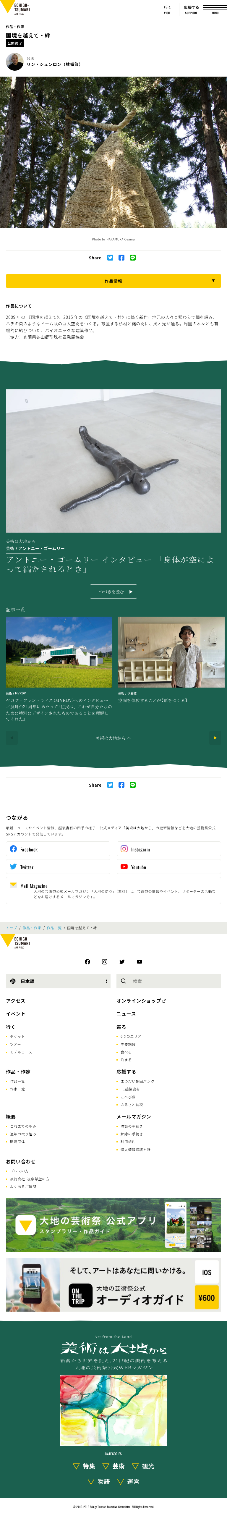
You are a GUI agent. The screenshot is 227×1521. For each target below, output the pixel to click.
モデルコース (21, 1051)
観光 (148, 1466)
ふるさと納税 (132, 1104)
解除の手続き (132, 1133)
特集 (89, 1466)
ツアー (15, 1044)
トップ (11, 928)
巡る (121, 1026)
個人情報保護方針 (136, 1149)
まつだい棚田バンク (138, 1081)
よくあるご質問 (23, 1186)
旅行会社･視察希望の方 (30, 1178)
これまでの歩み (23, 1126)
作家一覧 (17, 1088)
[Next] (215, 738)
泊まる (126, 1059)
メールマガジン (133, 1116)
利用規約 (128, 1141)
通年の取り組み (23, 1133)
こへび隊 (128, 1096)
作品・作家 (15, 26)
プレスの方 (19, 1170)
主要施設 (128, 1044)
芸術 (119, 1466)
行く (11, 1026)
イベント (16, 1013)
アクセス (15, 1000)
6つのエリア (131, 1036)
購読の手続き (132, 1126)
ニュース (126, 1013)
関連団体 (17, 1141)
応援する (126, 1071)
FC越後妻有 (130, 1088)
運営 (133, 1481)
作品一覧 (54, 928)
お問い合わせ (21, 1161)
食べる (126, 1051)
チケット (17, 1036)
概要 (11, 1116)
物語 (104, 1481)
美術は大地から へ (113, 738)
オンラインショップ (138, 1000)
